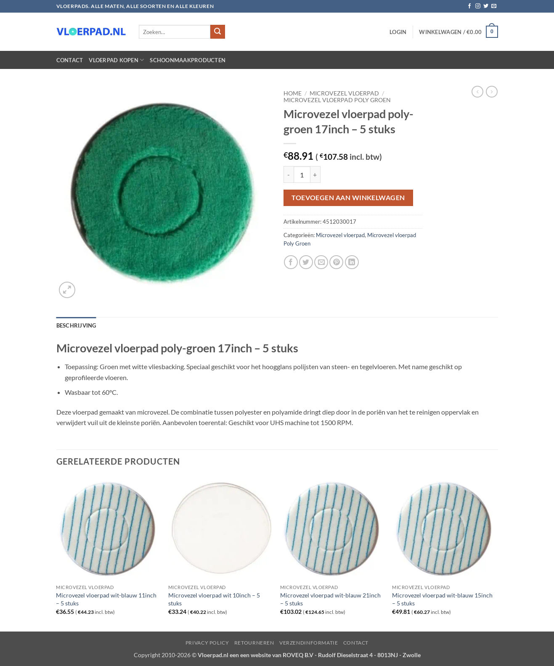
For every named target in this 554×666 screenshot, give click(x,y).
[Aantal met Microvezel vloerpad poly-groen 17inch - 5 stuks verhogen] (315, 174)
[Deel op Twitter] (306, 262)
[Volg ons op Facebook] (469, 6)
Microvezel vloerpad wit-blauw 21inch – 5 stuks (330, 599)
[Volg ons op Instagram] (477, 6)
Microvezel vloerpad (344, 93)
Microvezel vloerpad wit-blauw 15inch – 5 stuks (442, 599)
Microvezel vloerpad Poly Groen (337, 100)
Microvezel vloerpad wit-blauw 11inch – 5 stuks (106, 599)
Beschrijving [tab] (76, 325)
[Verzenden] (217, 32)
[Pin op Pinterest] (336, 262)
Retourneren (254, 643)
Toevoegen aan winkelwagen (348, 197)
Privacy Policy (207, 643)
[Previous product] (492, 92)
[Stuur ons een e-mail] (493, 6)
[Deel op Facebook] (291, 262)
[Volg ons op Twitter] (485, 6)
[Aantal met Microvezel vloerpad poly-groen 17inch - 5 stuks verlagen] (289, 174)
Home (293, 93)
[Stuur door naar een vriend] (321, 262)
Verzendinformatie (308, 643)
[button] (398, 32)
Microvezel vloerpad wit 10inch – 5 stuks (214, 599)
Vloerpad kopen (116, 60)
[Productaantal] (302, 174)
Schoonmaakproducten (187, 60)
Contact (69, 60)
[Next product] (477, 92)
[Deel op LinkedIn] (352, 262)
